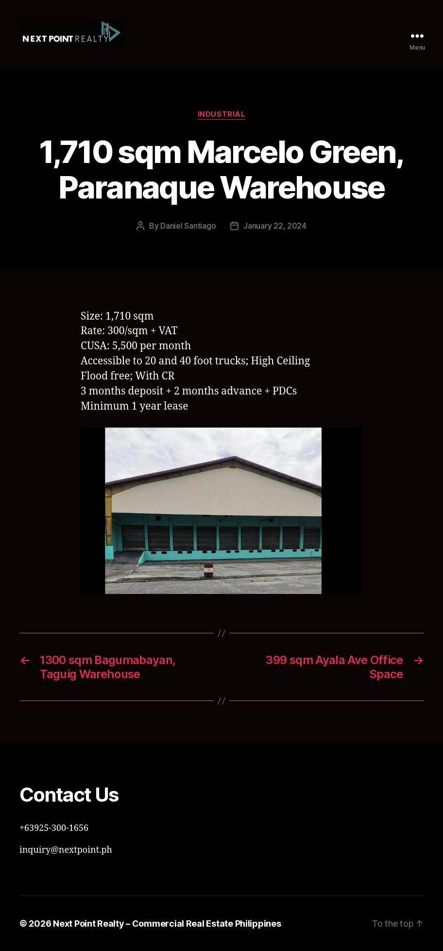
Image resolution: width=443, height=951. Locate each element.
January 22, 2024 (275, 226)
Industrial (222, 114)
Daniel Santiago (188, 226)
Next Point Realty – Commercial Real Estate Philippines (167, 923)
